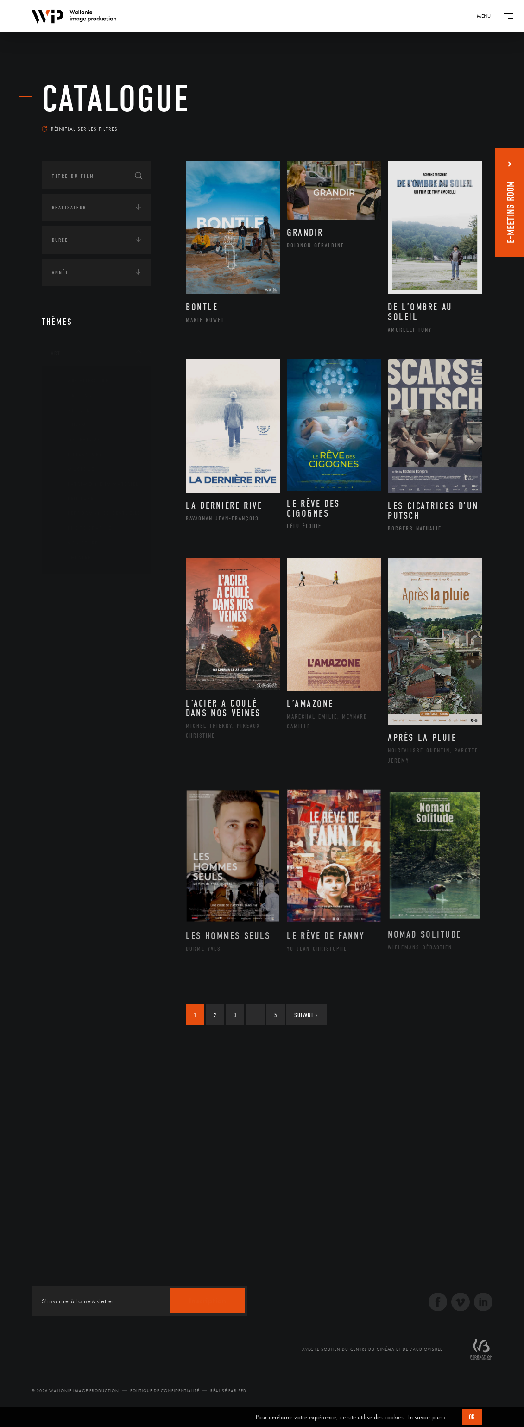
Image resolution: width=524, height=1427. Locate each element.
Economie (64, 647)
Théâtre (72, 557)
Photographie (82, 528)
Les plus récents (450, 122)
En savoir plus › (426, 1417)
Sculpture (75, 543)
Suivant (306, 1014)
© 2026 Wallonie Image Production (75, 1391)
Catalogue (116, 99)
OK (472, 1417)
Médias (60, 675)
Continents (67, 589)
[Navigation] (487, 16)
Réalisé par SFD (228, 1391)
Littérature (77, 454)
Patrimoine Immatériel (96, 484)
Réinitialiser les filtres (80, 129)
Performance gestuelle (96, 513)
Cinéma (71, 424)
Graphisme (77, 439)
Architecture (80, 380)
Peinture (73, 498)
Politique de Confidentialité (164, 1391)
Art (56, 353)
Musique (74, 469)
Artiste (71, 410)
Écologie (64, 618)
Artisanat (76, 395)
